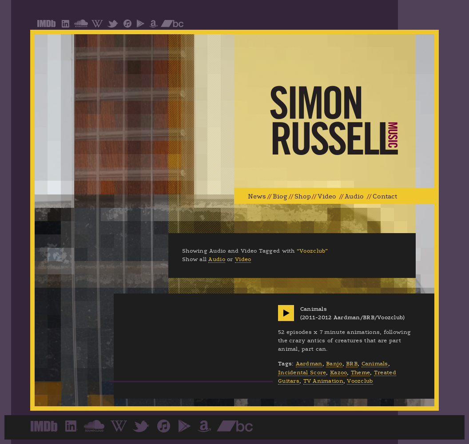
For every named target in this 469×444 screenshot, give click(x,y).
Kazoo (338, 372)
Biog (280, 196)
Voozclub (360, 381)
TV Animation (323, 381)
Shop (302, 196)
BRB (352, 364)
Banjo (334, 364)
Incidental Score (302, 372)
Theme (360, 372)
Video (327, 196)
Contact (385, 196)
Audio (354, 196)
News (257, 196)
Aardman (309, 364)
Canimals (375, 364)
